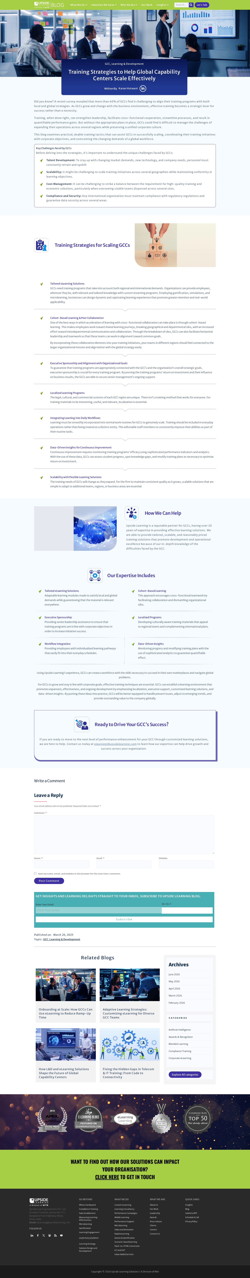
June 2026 (174, 974)
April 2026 (174, 988)
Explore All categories (185, 1074)
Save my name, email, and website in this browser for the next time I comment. (79, 873)
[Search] (191, 5)
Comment (40, 812)
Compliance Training (180, 1051)
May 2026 (174, 981)
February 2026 (177, 1002)
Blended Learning (178, 1043)
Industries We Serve (104, 4)
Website (163, 858)
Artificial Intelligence (180, 1029)
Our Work (147, 4)
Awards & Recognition (181, 1036)
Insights (163, 4)
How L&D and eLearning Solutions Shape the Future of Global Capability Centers (64, 1073)
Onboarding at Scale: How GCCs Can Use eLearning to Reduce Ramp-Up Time (65, 1013)
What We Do (78, 4)
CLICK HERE (107, 1177)
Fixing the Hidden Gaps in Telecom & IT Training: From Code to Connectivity (128, 1073)
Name (38, 858)
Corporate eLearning (180, 1058)
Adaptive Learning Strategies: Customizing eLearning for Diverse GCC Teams (128, 1013)
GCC (107, 63)
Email (100, 858)
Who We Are (129, 4)
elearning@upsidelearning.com (115, 744)
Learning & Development (128, 63)
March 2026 (175, 995)
